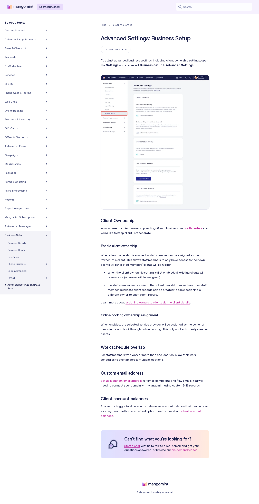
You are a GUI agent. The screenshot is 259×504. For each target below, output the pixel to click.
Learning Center (49, 6)
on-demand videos (184, 450)
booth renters (193, 228)
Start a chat (132, 446)
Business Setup (122, 25)
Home (104, 25)
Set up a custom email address (121, 381)
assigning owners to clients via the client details (158, 302)
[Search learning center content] (217, 7)
